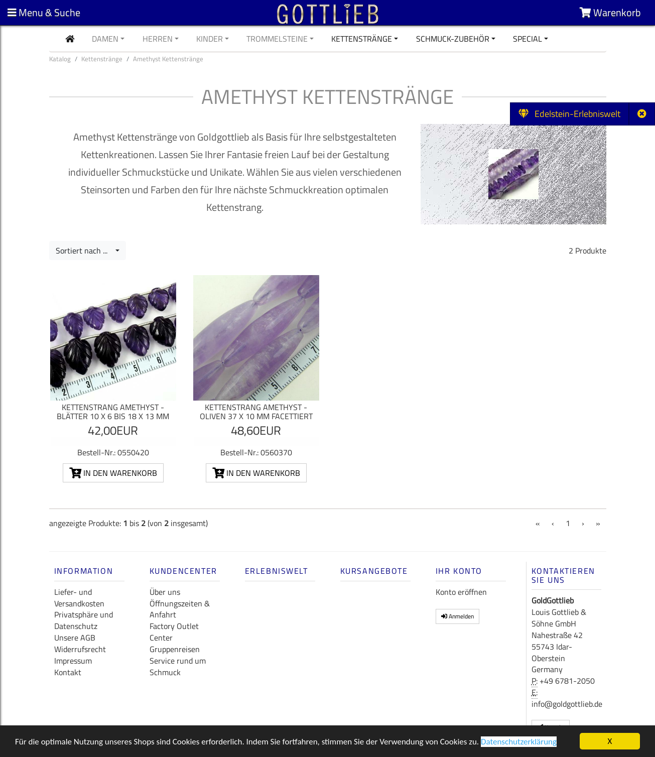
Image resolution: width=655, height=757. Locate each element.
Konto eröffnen (461, 592)
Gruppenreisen (175, 649)
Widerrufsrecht (80, 649)
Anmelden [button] (457, 616)
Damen (105, 39)
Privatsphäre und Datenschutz (83, 620)
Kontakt (67, 672)
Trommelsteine (277, 39)
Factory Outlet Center (174, 632)
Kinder (209, 39)
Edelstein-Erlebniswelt (569, 113)
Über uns (165, 592)
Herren (158, 39)
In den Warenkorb (113, 473)
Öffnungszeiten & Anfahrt (180, 609)
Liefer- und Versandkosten (79, 597)
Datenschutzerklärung (519, 742)
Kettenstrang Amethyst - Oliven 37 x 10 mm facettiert (256, 411)
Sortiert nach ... (84, 250)
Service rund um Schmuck (178, 666)
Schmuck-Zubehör (452, 39)
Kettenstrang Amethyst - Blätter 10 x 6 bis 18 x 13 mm (113, 411)
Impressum (73, 661)
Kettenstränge (361, 39)
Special (527, 39)
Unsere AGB (74, 638)
